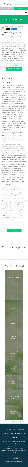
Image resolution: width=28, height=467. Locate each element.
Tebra (20, 461)
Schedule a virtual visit (19, 3)
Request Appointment (14, 68)
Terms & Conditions (8, 433)
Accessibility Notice (20, 433)
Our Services (20, 26)
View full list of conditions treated (19, 421)
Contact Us (14, 437)
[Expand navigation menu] (26, 12)
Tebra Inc (14, 429)
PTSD (2, 27)
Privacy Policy (21, 429)
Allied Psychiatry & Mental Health (8, 26)
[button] (14, 65)
